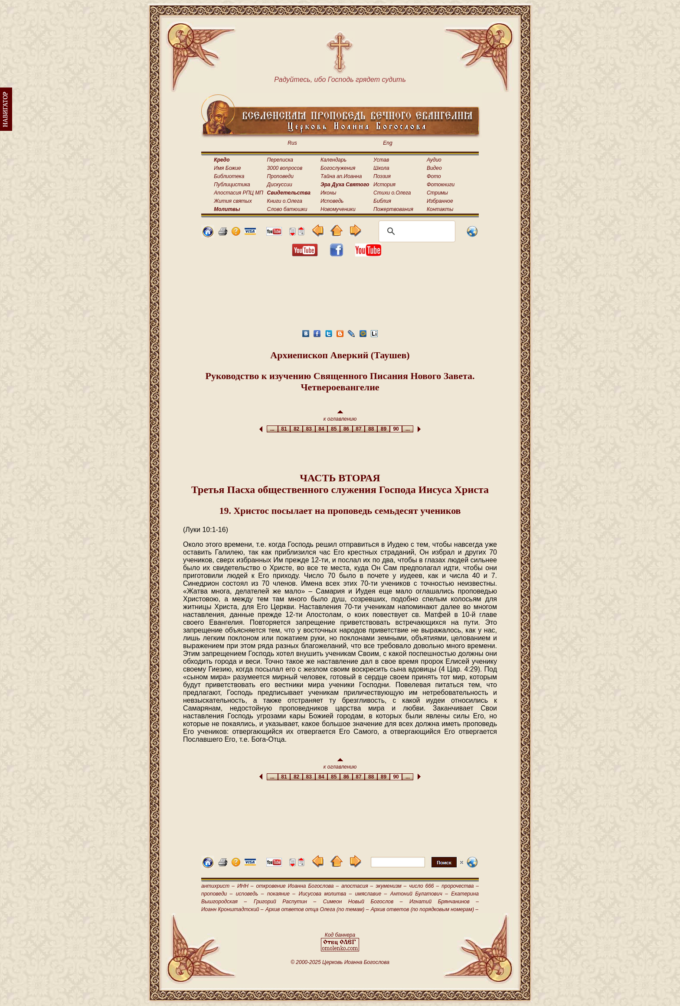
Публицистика (232, 185)
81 (284, 429)
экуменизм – (391, 886)
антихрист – (218, 886)
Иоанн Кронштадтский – (232, 909)
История (384, 185)
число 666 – (424, 886)
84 (321, 429)
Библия (382, 201)
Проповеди (280, 176)
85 (334, 429)
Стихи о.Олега (392, 193)
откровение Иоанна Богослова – (297, 886)
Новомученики (338, 209)
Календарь (333, 160)
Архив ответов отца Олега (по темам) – (317, 909)
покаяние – (281, 894)
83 (309, 429)
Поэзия (382, 176)
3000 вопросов (285, 168)
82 (296, 429)
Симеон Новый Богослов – (363, 902)
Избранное (440, 201)
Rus (292, 143)
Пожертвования (393, 209)
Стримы (437, 193)
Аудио (434, 160)
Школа (381, 168)
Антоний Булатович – (419, 894)
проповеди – (216, 894)
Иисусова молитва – (325, 894)
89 (383, 429)
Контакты (440, 209)
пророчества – (460, 886)
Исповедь (331, 201)
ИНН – (245, 886)
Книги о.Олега (284, 201)
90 (396, 429)
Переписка (280, 160)
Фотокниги (440, 185)
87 (359, 429)
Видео (434, 168)
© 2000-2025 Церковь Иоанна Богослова (340, 962)
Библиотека (229, 176)
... (272, 429)
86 (346, 429)
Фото (434, 176)
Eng (387, 143)
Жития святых (233, 201)
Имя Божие (227, 168)
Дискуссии (279, 185)
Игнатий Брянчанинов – (444, 902)
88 (371, 429)
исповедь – (250, 894)
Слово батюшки (287, 209)
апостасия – (357, 886)
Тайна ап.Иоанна (341, 176)
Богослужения (337, 168)
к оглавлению (340, 416)
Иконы (328, 193)
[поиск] (415, 231)
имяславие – (371, 894)
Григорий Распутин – (285, 902)
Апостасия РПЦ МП (238, 193)
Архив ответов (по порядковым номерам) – (424, 909)
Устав (381, 160)
